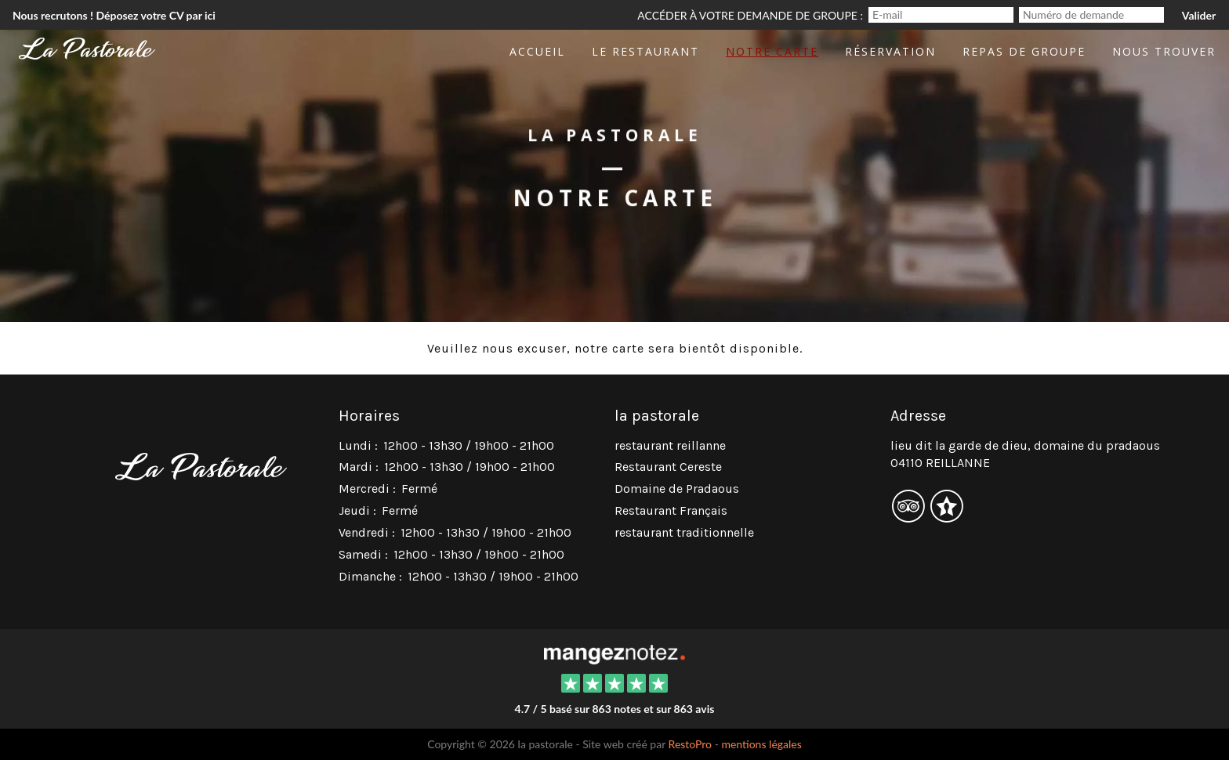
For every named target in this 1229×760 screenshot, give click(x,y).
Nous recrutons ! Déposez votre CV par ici (114, 15)
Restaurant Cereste (668, 466)
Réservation (890, 51)
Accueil (537, 51)
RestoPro (690, 744)
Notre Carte (772, 51)
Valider (1199, 15)
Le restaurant (645, 51)
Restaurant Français (670, 510)
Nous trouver (1164, 51)
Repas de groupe (1024, 51)
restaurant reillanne (670, 445)
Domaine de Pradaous (676, 488)
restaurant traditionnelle (684, 532)
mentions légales (761, 744)
